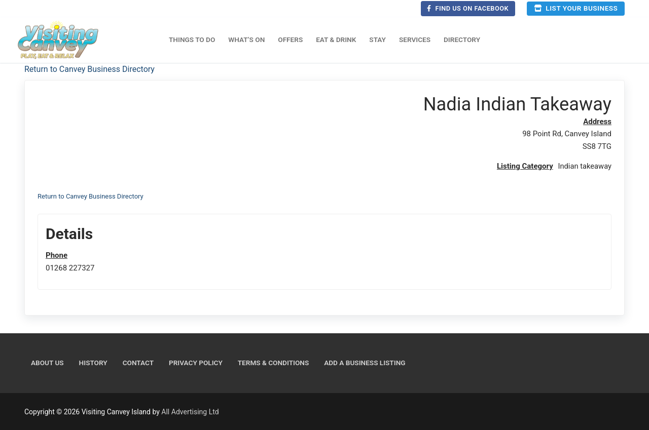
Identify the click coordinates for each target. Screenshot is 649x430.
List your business (576, 8)
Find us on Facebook (468, 8)
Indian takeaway (584, 166)
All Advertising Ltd (190, 411)
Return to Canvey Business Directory (89, 69)
